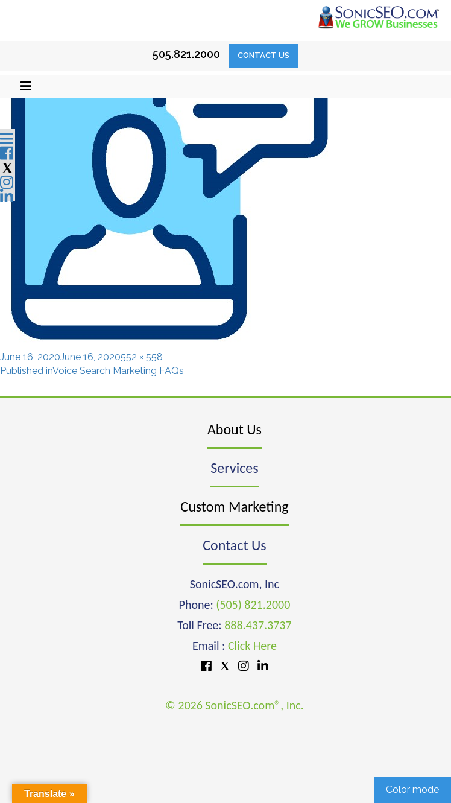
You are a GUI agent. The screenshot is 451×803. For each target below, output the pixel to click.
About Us (234, 429)
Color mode (412, 789)
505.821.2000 (186, 54)
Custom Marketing (234, 506)
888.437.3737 (257, 625)
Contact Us (263, 55)
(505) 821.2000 (253, 604)
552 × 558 (142, 357)
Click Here (252, 645)
